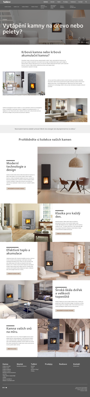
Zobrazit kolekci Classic (63, 233)
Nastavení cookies (83, 390)
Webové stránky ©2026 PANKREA (81, 387)
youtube (6, 387)
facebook (3, 387)
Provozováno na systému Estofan (81, 388)
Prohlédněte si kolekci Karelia (16, 188)
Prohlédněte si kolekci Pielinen (65, 310)
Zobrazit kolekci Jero (14, 273)
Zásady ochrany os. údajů (82, 389)
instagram (4, 387)
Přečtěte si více (12, 349)
